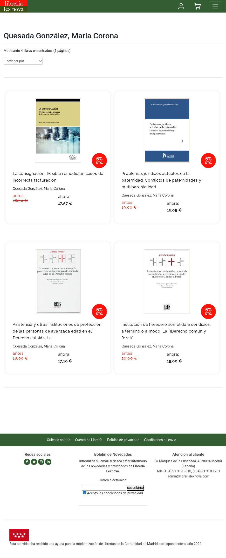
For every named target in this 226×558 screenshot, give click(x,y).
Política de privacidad (123, 440)
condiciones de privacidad (123, 493)
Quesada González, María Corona (39, 189)
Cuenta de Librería (88, 440)
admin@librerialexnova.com (188, 476)
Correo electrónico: (113, 480)
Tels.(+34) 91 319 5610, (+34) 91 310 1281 (188, 471)
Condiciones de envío (160, 440)
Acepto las (115, 493)
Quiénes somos (58, 440)
